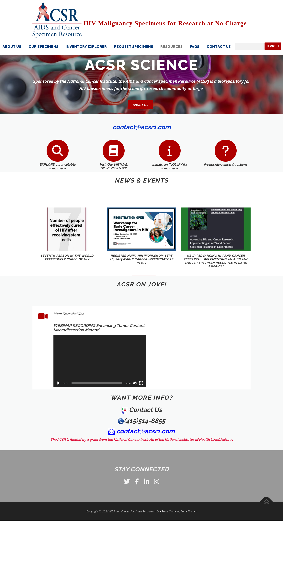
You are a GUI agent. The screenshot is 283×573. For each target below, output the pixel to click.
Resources (171, 46)
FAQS (194, 46)
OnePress (162, 511)
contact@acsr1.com (145, 431)
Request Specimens (133, 46)
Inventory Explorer (86, 46)
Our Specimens (43, 46)
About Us (140, 104)
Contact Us (219, 46)
